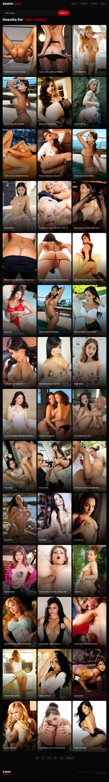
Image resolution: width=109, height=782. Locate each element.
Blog (103, 4)
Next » (70, 758)
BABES (12, 3)
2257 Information (100, 773)
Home (74, 4)
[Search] (29, 13)
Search (63, 13)
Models (94, 4)
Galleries (84, 4)
